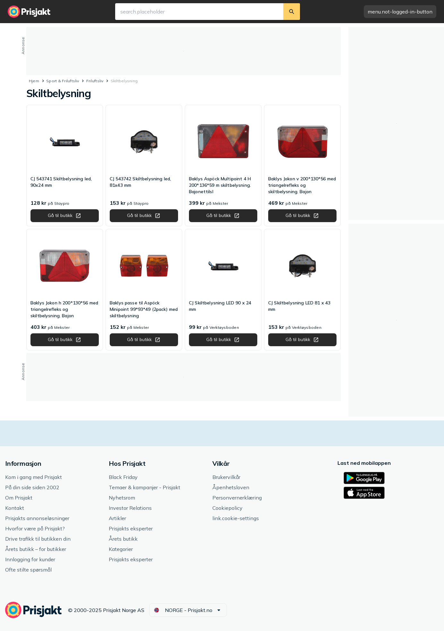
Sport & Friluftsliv (62, 80)
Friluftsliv (95, 80)
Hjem (34, 80)
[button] (400, 11)
